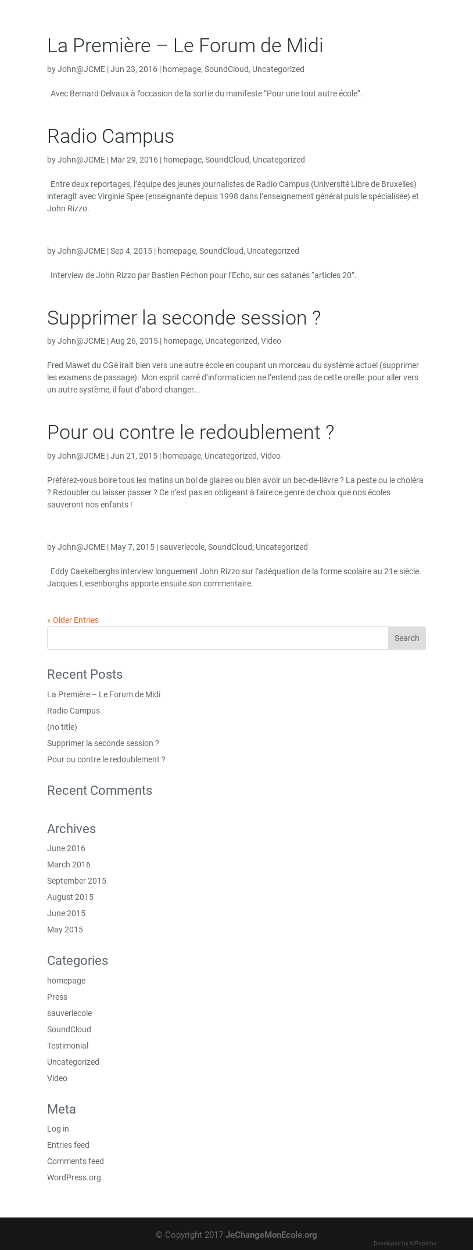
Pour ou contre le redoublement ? (190, 432)
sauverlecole (182, 547)
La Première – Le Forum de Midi (185, 45)
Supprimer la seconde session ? (184, 317)
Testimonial (67, 1045)
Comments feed (75, 1161)
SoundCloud (227, 69)
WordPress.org (74, 1177)
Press (57, 997)
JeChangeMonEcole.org (271, 1235)
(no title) (62, 727)
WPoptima (423, 1243)
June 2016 (66, 848)
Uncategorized (278, 69)
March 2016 (69, 864)
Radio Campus (110, 135)
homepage (182, 69)
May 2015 (65, 929)
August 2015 (70, 897)
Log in (58, 1128)
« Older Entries (73, 620)
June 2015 (66, 913)
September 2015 (76, 880)
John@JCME (81, 69)
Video (271, 340)
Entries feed (68, 1145)
